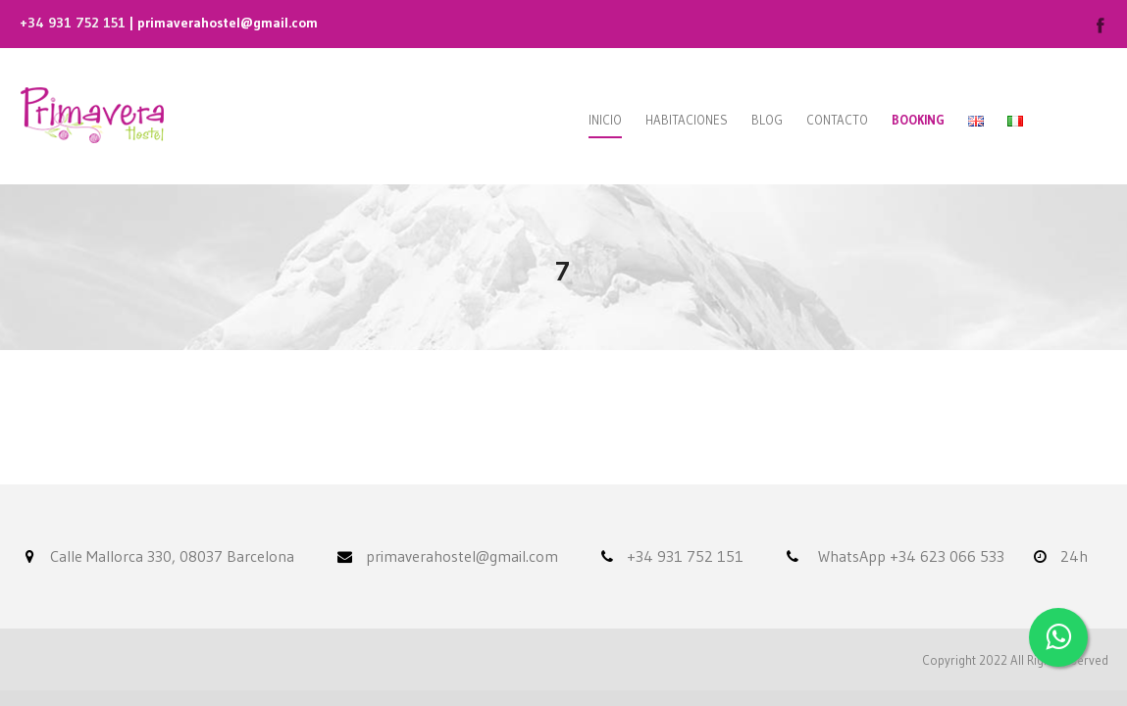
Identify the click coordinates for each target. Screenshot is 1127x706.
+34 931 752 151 (73, 22)
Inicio (605, 119)
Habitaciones (686, 119)
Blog (767, 119)
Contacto (837, 119)
